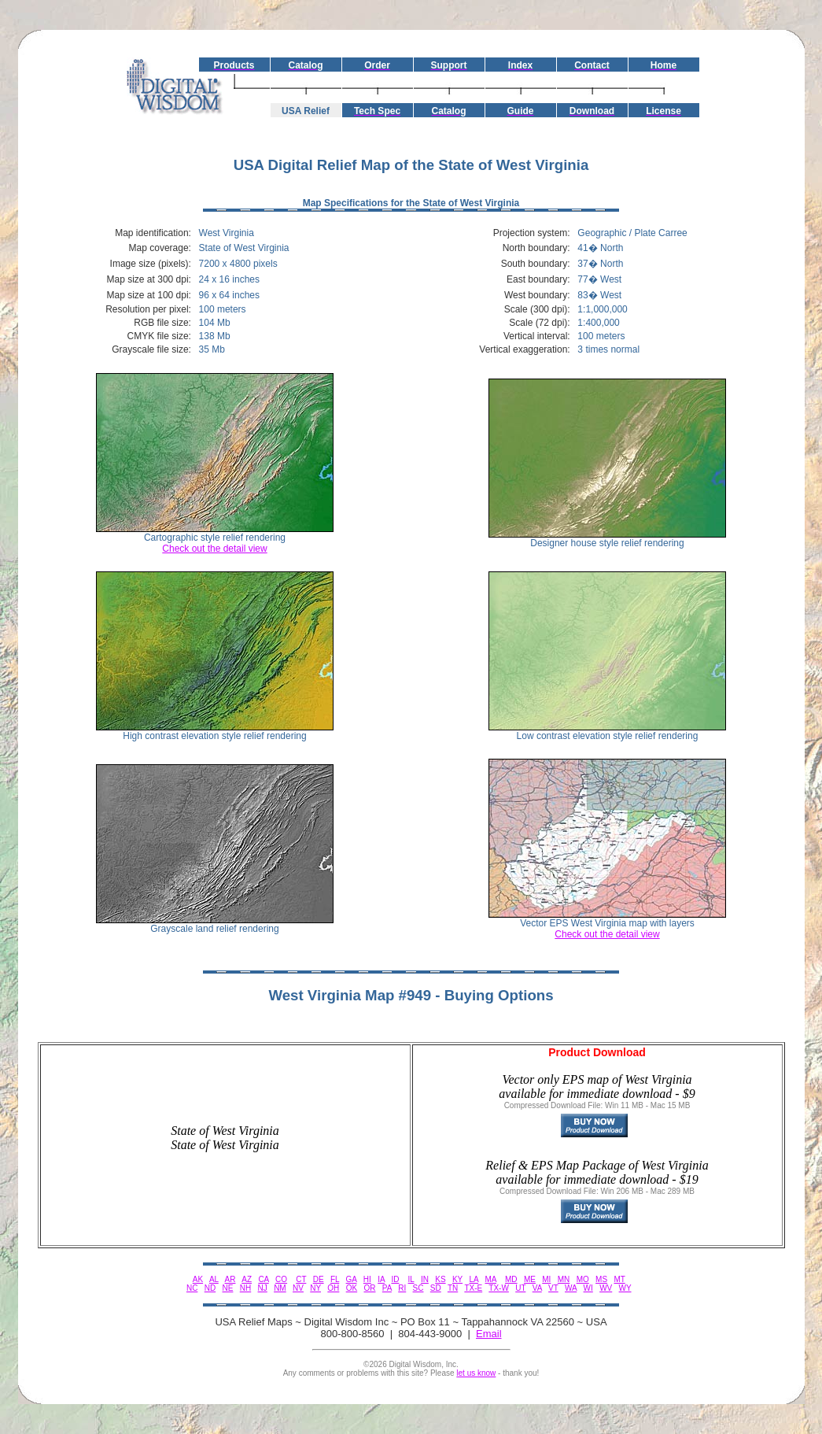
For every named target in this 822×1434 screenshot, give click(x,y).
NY (315, 1288)
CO (281, 1279)
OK (351, 1288)
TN (453, 1288)
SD (435, 1288)
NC (191, 1288)
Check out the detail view (214, 548)
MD (511, 1279)
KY (457, 1279)
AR (230, 1279)
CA (263, 1279)
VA (537, 1288)
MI (546, 1279)
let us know (476, 1373)
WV (605, 1288)
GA (351, 1279)
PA (387, 1288)
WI (588, 1288)
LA (473, 1279)
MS (601, 1279)
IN (425, 1279)
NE (228, 1288)
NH (245, 1288)
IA (381, 1279)
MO (583, 1279)
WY (625, 1288)
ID (395, 1279)
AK (198, 1279)
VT (553, 1288)
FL (334, 1279)
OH (333, 1288)
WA (571, 1288)
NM (280, 1288)
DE (318, 1279)
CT (301, 1279)
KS (440, 1279)
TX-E (473, 1288)
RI (402, 1288)
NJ (262, 1288)
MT (619, 1279)
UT (520, 1288)
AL (214, 1279)
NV (298, 1288)
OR (369, 1288)
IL (411, 1279)
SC (418, 1288)
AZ (246, 1279)
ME (530, 1279)
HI (367, 1279)
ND (210, 1288)
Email (489, 1334)
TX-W (498, 1288)
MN (564, 1279)
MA (490, 1279)
